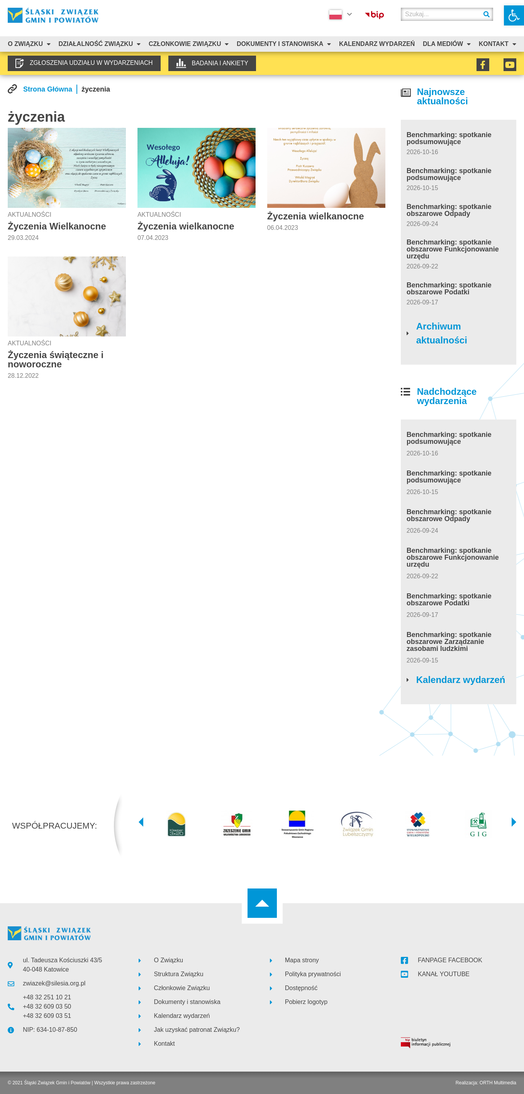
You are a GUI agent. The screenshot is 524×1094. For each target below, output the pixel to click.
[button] (141, 822)
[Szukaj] (486, 14)
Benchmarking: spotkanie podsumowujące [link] (449, 138)
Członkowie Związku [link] (189, 44)
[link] (514, 15)
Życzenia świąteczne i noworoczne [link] (55, 359)
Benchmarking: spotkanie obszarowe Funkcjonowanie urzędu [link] (453, 249)
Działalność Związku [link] (100, 44)
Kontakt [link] (497, 44)
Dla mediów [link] (447, 44)
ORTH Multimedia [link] (498, 1083)
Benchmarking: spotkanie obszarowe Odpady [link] (449, 210)
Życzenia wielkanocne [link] (185, 226)
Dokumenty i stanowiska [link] (284, 44)
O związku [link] (29, 44)
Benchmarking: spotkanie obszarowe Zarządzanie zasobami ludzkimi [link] (449, 641)
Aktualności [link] (29, 214)
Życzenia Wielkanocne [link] (57, 226)
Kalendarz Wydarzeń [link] (377, 44)
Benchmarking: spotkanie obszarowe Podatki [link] (449, 288)
